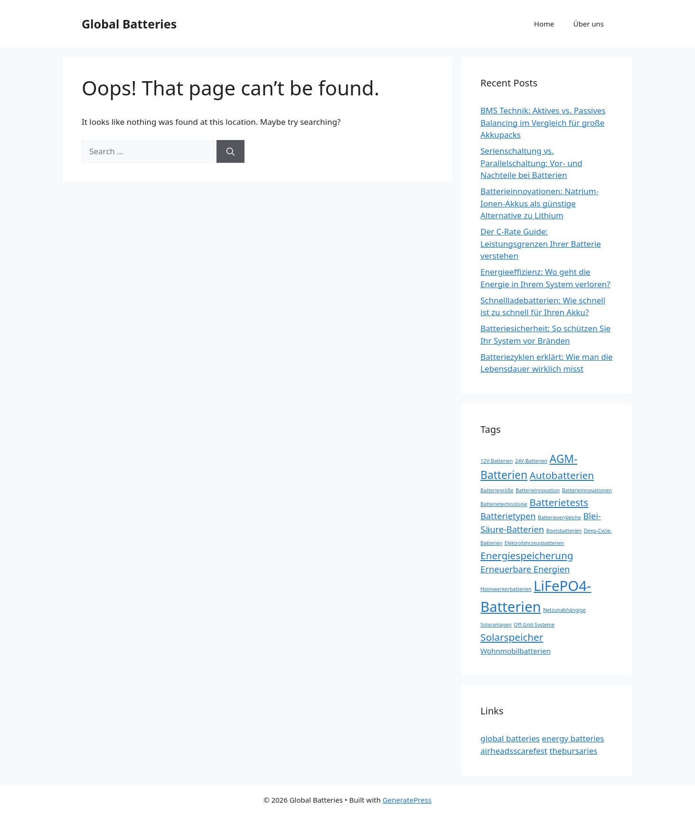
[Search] (230, 151)
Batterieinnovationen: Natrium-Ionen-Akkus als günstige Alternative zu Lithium (539, 203)
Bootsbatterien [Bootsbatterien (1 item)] (564, 530)
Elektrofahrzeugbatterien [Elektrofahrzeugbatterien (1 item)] (534, 543)
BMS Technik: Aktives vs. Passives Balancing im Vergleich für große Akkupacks (543, 122)
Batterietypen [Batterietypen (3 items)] (508, 516)
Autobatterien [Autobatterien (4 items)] (561, 475)
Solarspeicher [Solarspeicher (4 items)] (511, 637)
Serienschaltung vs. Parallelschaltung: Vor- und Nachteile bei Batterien (531, 162)
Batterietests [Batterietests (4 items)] (558, 502)
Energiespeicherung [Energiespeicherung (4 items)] (526, 555)
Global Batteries (129, 24)
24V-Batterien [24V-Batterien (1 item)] (531, 461)
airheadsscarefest (513, 750)
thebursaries (573, 750)
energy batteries (573, 738)
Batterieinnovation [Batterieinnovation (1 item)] (538, 490)
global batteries (510, 738)
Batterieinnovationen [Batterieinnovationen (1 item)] (587, 490)
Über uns (588, 23)
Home (544, 23)
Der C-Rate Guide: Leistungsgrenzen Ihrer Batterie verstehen (540, 243)
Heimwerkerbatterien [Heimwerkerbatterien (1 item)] (506, 589)
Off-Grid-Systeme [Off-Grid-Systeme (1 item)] (534, 624)
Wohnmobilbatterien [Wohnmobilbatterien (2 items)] (515, 651)
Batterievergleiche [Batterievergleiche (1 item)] (559, 517)
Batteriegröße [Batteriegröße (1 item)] (497, 490)
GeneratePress (407, 800)
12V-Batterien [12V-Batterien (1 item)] (496, 461)
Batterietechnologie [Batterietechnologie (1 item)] (503, 504)
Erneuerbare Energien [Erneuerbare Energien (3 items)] (525, 569)
